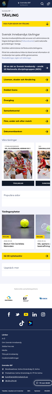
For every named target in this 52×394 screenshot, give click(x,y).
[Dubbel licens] (26, 90)
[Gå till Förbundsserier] (18, 164)
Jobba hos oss (8, 346)
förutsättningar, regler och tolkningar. (16, 58)
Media (4, 350)
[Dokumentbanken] (26, 131)
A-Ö (3, 339)
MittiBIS (47, 391)
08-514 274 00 (11, 381)
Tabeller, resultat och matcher (12, 391)
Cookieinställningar (10, 358)
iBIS (28, 391)
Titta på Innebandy (10, 354)
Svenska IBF (6, 11)
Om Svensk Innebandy (12, 343)
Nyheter (37, 391)
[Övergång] (26, 100)
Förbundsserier (28, 41)
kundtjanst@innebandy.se (16, 377)
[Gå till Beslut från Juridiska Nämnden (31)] (18, 232)
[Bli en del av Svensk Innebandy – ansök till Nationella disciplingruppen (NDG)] (26, 68)
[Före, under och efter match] (26, 121)
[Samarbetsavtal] (26, 111)
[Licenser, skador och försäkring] (26, 79)
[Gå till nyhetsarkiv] (26, 256)
